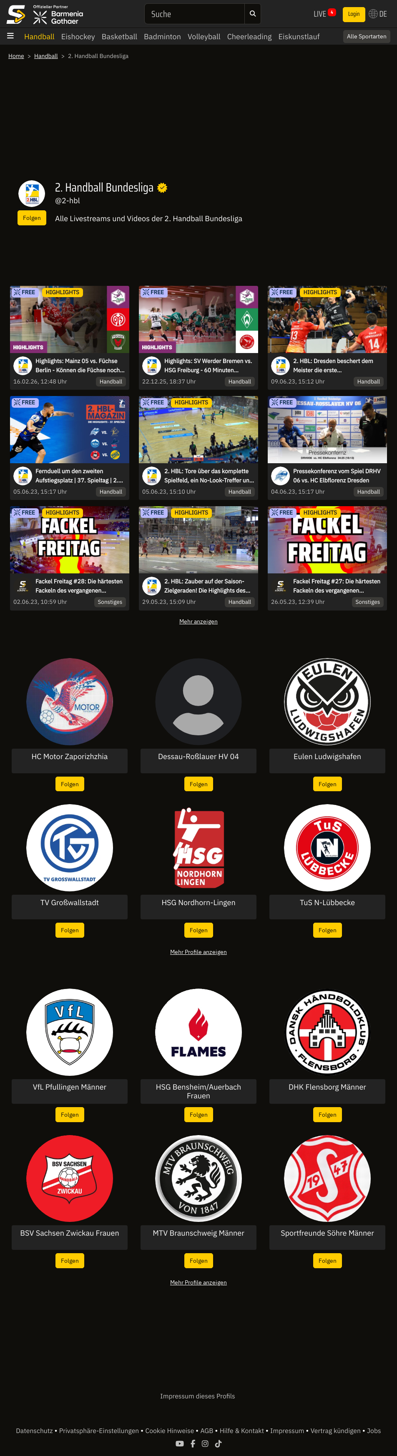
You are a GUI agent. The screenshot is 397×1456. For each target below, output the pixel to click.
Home (16, 56)
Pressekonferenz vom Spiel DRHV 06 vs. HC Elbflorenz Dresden (336, 475)
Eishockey (78, 36)
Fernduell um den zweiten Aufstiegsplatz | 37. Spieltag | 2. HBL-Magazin (76, 476)
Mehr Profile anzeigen (198, 952)
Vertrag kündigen (336, 1431)
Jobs (374, 1431)
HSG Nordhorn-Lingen (198, 902)
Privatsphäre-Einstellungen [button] (100, 1431)
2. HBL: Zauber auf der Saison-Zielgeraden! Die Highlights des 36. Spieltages (205, 586)
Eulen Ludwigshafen (327, 756)
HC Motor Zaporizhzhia (70, 756)
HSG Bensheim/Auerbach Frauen (198, 1091)
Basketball (119, 36)
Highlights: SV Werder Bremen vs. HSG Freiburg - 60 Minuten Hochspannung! (208, 366)
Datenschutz (35, 1431)
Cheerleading (249, 36)
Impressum (288, 1431)
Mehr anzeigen (198, 621)
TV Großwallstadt (69, 902)
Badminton (162, 36)
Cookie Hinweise (170, 1431)
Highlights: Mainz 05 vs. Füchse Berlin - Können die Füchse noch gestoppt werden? (77, 366)
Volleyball (204, 36)
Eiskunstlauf (298, 36)
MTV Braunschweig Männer (198, 1233)
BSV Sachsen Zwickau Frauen (69, 1233)
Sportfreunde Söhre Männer (327, 1233)
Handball (39, 36)
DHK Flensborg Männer (327, 1087)
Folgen (32, 218)
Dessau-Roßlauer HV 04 (198, 756)
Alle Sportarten (367, 36)
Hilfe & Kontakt (243, 1431)
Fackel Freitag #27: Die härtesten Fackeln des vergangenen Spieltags (336, 586)
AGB (207, 1431)
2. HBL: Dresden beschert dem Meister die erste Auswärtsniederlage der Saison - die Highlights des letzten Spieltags (335, 366)
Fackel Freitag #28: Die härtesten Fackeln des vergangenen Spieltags (79, 586)
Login (354, 14)
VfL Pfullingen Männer (69, 1087)
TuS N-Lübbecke (327, 902)
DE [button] (378, 13)
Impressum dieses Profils (197, 1396)
